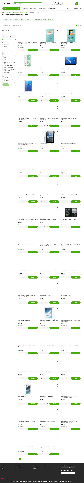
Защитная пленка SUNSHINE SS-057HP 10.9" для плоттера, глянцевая (48, 43)
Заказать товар (25, 8)
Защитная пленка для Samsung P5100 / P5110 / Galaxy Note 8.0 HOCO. (49, 321)
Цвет (3, 42)
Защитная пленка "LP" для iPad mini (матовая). (48, 421)
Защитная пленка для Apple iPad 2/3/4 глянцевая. (26, 194)
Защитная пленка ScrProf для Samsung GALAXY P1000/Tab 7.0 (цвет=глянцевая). (69, 397)
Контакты (3, 469)
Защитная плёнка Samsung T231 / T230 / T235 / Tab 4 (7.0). (49, 169)
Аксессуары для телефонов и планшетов (20, 12)
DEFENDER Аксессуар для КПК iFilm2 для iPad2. (69, 219)
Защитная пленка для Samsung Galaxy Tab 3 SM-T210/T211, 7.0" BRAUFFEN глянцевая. (48, 245)
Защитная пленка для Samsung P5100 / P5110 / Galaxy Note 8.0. (27, 346)
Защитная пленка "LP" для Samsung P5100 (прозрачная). (28, 219)
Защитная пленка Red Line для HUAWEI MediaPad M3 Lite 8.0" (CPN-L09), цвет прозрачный (27, 94)
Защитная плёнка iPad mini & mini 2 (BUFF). (47, 396)
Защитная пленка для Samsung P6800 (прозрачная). (49, 345)
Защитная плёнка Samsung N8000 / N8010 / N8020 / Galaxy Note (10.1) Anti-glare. (49, 94)
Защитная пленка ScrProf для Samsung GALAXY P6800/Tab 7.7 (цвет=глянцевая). (69, 422)
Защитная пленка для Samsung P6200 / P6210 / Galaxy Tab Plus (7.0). (70, 371)
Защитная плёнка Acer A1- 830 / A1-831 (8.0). (25, 446)
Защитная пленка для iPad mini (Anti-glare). (68, 143)
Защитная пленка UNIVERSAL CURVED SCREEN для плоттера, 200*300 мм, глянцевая (26, 68)
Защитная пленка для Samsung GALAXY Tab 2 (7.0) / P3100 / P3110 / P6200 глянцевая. (48, 270)
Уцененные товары (52, 8)
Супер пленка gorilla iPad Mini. (66, 295)
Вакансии (2, 468)
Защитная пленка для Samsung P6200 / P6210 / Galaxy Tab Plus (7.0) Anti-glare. (27, 371)
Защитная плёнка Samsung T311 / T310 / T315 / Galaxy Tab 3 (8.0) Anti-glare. (49, 119)
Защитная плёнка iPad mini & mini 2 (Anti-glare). (26, 320)
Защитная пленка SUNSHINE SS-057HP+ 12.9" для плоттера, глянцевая (69, 43)
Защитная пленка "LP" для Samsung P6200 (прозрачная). (71, 194)
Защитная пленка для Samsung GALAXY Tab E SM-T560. (70, 93)
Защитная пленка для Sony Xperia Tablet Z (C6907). (69, 345)
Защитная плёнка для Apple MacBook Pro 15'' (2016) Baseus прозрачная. (70, 270)
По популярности (6, 25)
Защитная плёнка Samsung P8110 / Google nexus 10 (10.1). (48, 447)
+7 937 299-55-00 (58, 3)
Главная (2, 12)
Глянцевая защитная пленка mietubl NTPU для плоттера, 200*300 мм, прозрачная (28, 43)
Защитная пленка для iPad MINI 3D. (46, 295)
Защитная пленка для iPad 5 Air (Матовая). (25, 396)
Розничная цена (5, 33)
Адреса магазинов (33, 8)
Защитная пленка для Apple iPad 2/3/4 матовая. (26, 421)
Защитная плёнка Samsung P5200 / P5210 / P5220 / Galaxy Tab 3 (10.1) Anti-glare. (27, 296)
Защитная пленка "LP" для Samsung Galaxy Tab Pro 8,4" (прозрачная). (70, 245)
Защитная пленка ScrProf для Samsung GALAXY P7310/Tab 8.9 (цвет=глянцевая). (48, 371)
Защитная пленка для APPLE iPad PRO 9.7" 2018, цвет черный (49, 68)
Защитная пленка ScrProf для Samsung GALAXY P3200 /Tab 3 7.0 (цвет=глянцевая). (27, 144)
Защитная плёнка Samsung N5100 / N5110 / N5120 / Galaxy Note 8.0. (70, 119)
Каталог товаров (8, 12)
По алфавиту (13, 25)
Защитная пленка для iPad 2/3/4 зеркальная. (47, 143)
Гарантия (34, 468)
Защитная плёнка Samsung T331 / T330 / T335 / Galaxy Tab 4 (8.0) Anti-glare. (27, 119)
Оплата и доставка (42, 8)
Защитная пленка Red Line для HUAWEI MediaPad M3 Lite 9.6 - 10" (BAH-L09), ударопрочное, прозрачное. (70, 68)
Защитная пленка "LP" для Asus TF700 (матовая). (48, 219)
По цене (19, 25)
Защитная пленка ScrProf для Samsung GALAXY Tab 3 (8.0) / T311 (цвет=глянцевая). (27, 169)
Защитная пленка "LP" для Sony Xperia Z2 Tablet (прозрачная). (48, 195)
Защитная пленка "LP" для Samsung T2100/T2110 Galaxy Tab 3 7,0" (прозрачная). (70, 169)
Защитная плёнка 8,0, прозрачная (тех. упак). (26, 244)
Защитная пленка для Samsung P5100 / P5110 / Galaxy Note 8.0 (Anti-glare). (70, 321)
